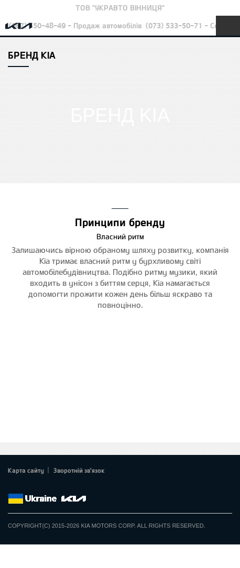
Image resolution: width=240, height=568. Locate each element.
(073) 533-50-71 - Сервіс (189, 25)
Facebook (14, 486)
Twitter (29, 486)
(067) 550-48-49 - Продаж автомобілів (75, 25)
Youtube (57, 486)
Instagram (72, 486)
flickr (86, 486)
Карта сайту (26, 470)
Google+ (43, 486)
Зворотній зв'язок (79, 470)
